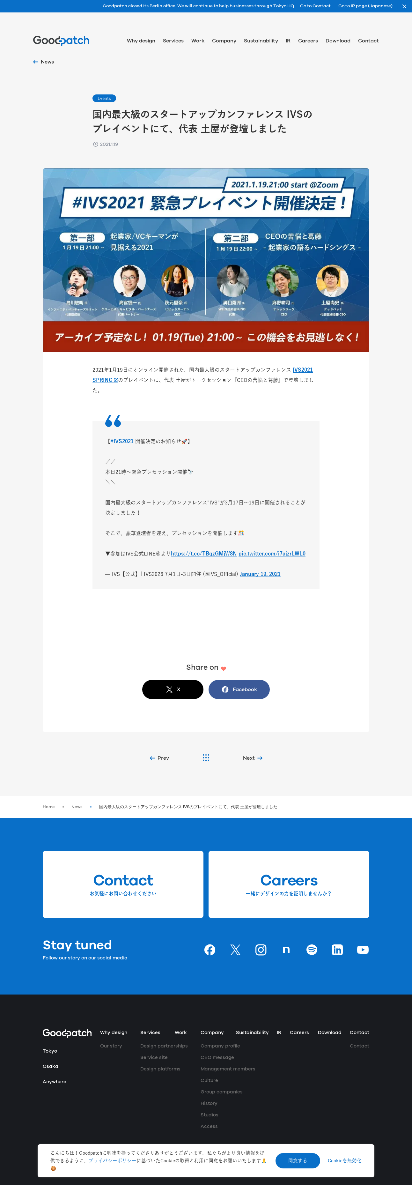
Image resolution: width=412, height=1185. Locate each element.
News (77, 807)
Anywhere (54, 1081)
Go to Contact (315, 6)
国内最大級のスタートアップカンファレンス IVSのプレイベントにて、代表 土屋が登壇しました (188, 807)
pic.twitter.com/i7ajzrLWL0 (272, 553)
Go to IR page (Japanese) (365, 6)
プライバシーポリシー (112, 1160)
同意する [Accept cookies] (297, 1160)
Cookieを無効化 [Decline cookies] (345, 1160)
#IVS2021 (122, 441)
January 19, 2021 (260, 574)
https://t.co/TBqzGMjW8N (204, 553)
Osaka (50, 1066)
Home (49, 807)
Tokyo (50, 1051)
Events (104, 98)
